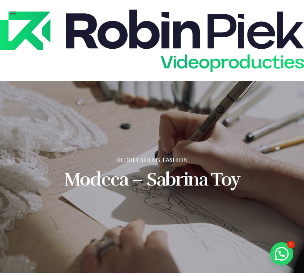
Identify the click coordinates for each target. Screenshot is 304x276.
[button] (281, 253)
